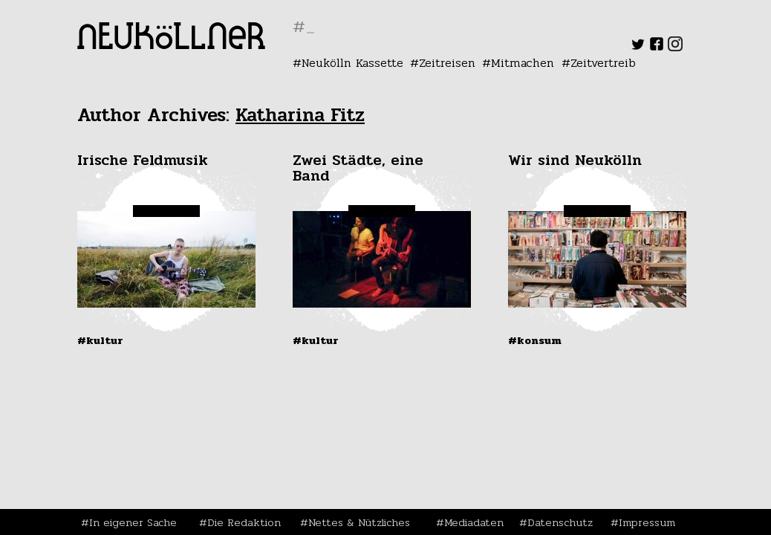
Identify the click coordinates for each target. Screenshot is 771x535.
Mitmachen (522, 63)
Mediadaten (474, 522)
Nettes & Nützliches (359, 522)
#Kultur (100, 340)
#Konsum (535, 340)
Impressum (647, 522)
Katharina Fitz (300, 115)
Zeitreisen (447, 63)
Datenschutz (560, 522)
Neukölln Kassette (352, 63)
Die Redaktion (244, 522)
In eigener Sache (133, 522)
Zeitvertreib (603, 63)
